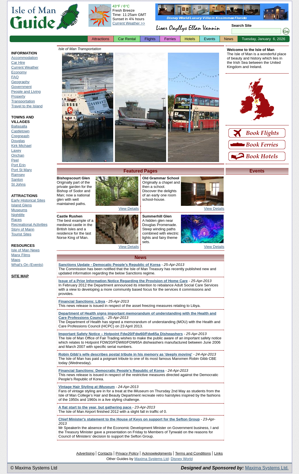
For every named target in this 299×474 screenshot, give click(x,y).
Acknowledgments (157, 453)
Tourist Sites (21, 234)
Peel (15, 160)
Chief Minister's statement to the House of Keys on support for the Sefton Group (129, 419)
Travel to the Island (27, 106)
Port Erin (18, 165)
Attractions (100, 39)
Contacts (105, 453)
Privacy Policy (127, 453)
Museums (19, 210)
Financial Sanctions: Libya (82, 301)
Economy (19, 72)
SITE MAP (20, 276)
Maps (15, 260)
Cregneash (20, 136)
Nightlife (18, 215)
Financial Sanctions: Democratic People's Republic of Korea (111, 370)
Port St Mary (21, 170)
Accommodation (24, 58)
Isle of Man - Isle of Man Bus (193, 107)
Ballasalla (19, 126)
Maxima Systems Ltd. (267, 467)
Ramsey (18, 175)
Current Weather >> (128, 23)
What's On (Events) (27, 264)
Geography (20, 82)
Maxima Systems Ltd (151, 459)
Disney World (182, 459)
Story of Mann (22, 229)
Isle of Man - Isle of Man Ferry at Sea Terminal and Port (87, 107)
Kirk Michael (21, 145)
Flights (150, 39)
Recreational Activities (29, 224)
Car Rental (127, 39)
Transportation (23, 101)
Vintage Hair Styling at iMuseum (87, 387)
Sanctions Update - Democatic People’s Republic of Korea (110, 264)
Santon (17, 179)
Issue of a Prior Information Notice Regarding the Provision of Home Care (123, 281)
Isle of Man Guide (33, 16)
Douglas (18, 141)
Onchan (17, 155)
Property (18, 96)
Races (16, 219)
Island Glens (21, 205)
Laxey (16, 150)
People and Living (26, 91)
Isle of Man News (25, 250)
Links (218, 453)
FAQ (15, 77)
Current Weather (25, 67)
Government (21, 87)
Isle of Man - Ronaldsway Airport (140, 107)
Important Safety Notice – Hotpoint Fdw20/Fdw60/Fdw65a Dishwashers (121, 334)
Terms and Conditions (193, 453)
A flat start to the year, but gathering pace (96, 407)
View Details (129, 208)
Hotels (190, 39)
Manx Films (20, 255)
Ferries (170, 39)
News (229, 39)
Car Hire (18, 62)
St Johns (18, 184)
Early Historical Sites (28, 200)
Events (209, 39)
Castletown (20, 131)
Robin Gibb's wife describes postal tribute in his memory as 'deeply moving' (125, 354)
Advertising (85, 453)
